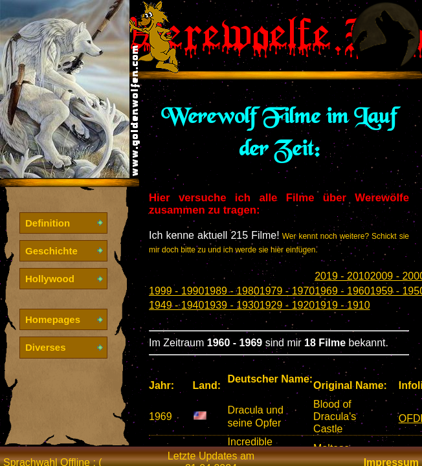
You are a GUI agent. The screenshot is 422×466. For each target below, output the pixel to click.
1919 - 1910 (342, 305)
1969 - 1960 (342, 290)
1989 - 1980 (231, 290)
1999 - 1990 (176, 290)
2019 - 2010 (342, 276)
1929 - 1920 (287, 305)
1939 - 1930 (231, 305)
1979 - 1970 (287, 290)
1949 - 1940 (176, 305)
